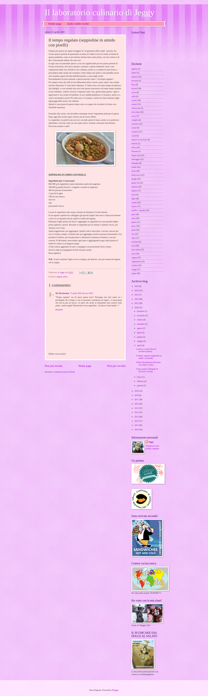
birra (133, 85)
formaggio (135, 159)
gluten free (135, 183)
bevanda (134, 81)
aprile (139, 345)
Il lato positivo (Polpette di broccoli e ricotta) (147, 370)
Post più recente (54, 365)
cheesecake (135, 108)
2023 (136, 295)
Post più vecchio (116, 365)
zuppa (133, 273)
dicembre (141, 311)
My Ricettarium (62, 293)
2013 (136, 417)
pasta (133, 218)
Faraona (134, 151)
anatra (133, 73)
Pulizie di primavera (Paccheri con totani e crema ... (148, 363)
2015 (136, 408)
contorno (135, 124)
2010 (136, 429)
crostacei (135, 132)
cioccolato (135, 112)
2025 (136, 286)
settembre (141, 324)
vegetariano (136, 261)
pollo (133, 230)
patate (133, 222)
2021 (136, 303)
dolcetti (134, 143)
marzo (139, 377)
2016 (136, 404)
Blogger (115, 690)
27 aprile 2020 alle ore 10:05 (81, 293)
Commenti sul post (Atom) (64, 372)
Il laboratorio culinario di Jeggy (100, 12)
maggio (140, 341)
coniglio (134, 120)
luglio (139, 333)
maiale (134, 202)
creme (133, 128)
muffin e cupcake (138, 210)
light (133, 199)
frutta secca (136, 175)
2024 (136, 290)
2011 (136, 425)
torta (133, 246)
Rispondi (59, 310)
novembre (141, 315)
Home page (55, 23)
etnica (133, 147)
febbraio (140, 381)
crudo (133, 136)
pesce (65, 277)
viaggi (133, 269)
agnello (134, 69)
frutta (133, 171)
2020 (136, 308)
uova (133, 254)
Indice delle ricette (78, 23)
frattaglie (135, 163)
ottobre (140, 320)
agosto (140, 328)
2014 (136, 412)
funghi (134, 179)
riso (132, 234)
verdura (134, 265)
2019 (136, 391)
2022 (136, 299)
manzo (134, 206)
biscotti (134, 88)
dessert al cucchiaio (139, 140)
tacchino (134, 242)
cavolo (134, 100)
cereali (134, 104)
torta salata (135, 250)
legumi (59, 277)
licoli (133, 195)
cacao (133, 92)
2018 (136, 395)
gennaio (140, 385)
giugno (140, 337)
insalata (134, 187)
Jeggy (151, 442)
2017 (136, 399)
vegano (134, 258)
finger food (135, 155)
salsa (133, 238)
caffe (133, 96)
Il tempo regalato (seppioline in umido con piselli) (148, 357)
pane (133, 214)
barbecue (135, 77)
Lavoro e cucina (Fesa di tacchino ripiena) (146, 350)
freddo (134, 167)
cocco (133, 116)
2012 (136, 421)
